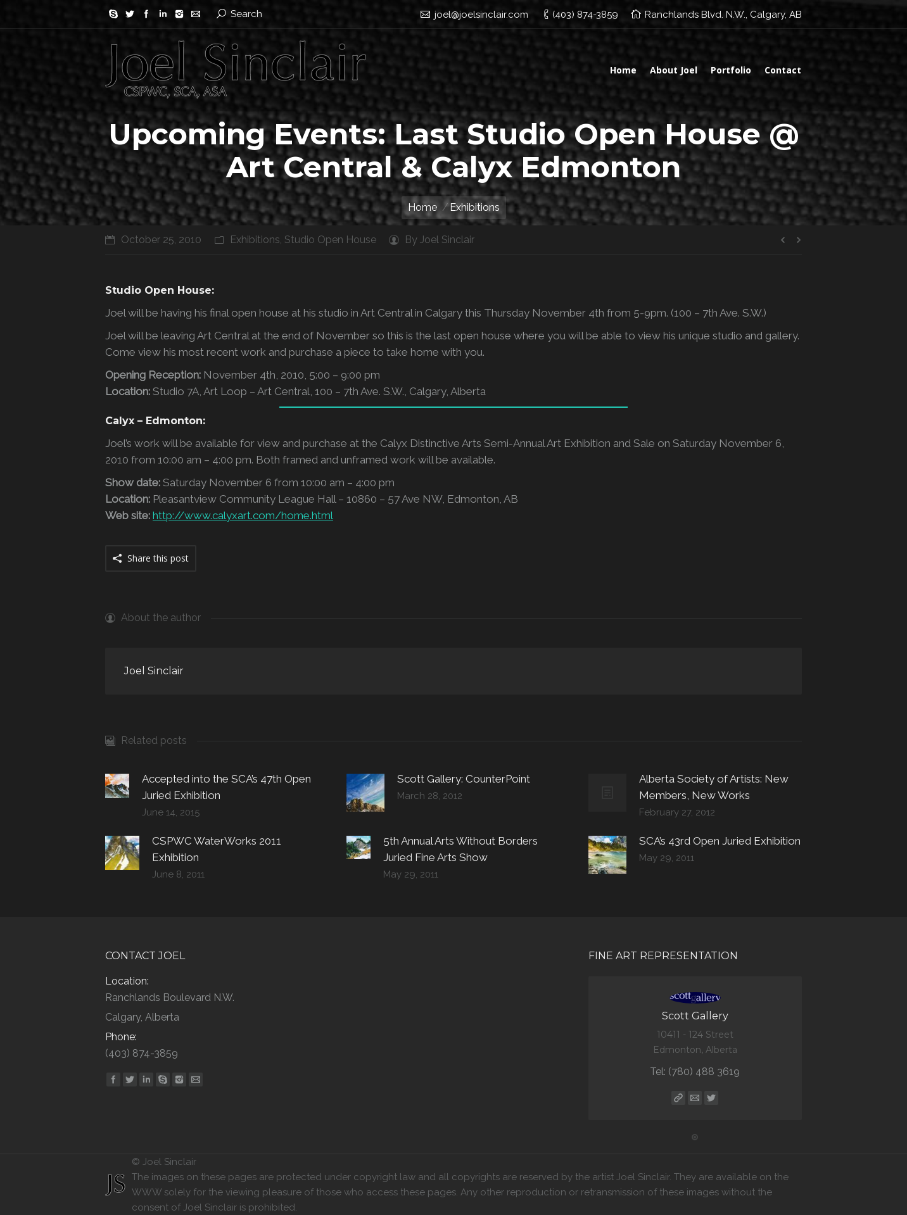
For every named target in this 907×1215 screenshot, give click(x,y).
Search (246, 14)
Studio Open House (330, 240)
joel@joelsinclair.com (481, 14)
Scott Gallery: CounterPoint (463, 778)
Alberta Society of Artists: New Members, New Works (714, 787)
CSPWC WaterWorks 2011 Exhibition (216, 849)
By (439, 240)
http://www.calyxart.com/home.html (243, 515)
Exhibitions (255, 240)
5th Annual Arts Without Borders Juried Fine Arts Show (460, 849)
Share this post (158, 558)
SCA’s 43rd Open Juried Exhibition (720, 840)
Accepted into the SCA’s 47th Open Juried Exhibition (226, 787)
